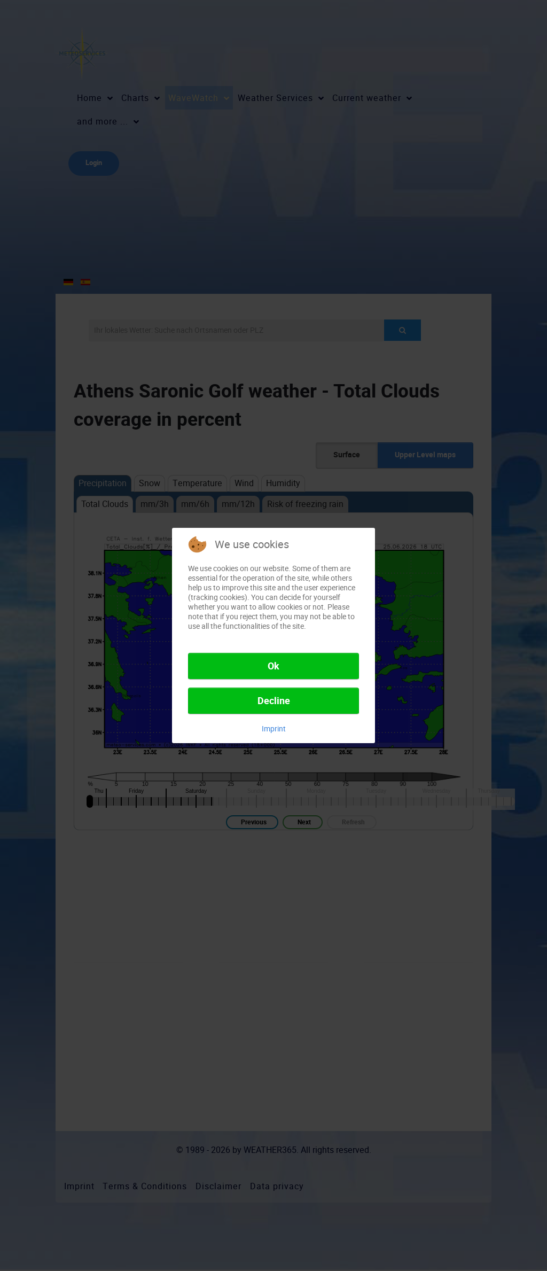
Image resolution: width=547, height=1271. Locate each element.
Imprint (274, 728)
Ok (273, 666)
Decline (273, 701)
